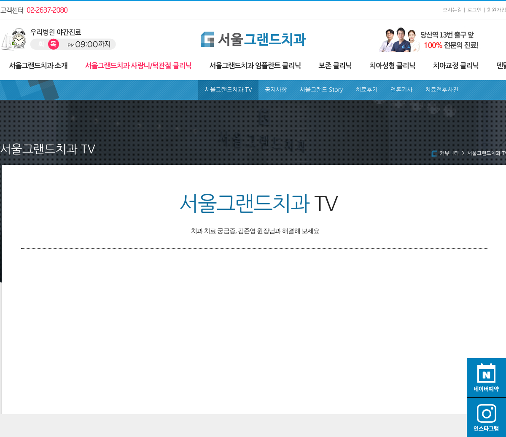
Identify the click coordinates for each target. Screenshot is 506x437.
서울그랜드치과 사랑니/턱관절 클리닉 (138, 66)
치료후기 (366, 90)
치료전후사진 (441, 90)
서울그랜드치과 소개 (38, 66)
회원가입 (496, 10)
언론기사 (401, 90)
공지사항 (276, 90)
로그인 (474, 10)
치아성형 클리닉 (392, 66)
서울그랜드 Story (321, 90)
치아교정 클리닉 (456, 66)
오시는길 (452, 10)
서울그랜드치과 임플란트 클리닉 (255, 66)
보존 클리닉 (335, 66)
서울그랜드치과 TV (228, 90)
